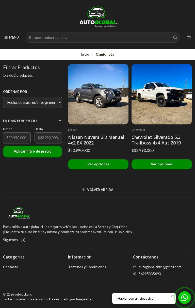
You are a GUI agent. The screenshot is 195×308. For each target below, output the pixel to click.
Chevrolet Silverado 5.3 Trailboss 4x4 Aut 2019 (156, 140)
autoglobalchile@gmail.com (157, 267)
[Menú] (11, 37)
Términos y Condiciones (87, 267)
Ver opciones (98, 164)
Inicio (85, 54)
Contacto (10, 267)
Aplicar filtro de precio (33, 151)
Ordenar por (15, 92)
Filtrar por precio (32, 121)
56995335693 (147, 273)
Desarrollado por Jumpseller (71, 299)
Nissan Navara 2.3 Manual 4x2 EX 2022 (96, 140)
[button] (97, 190)
